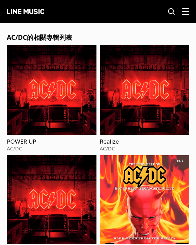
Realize (109, 141)
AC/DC (14, 148)
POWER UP (21, 141)
